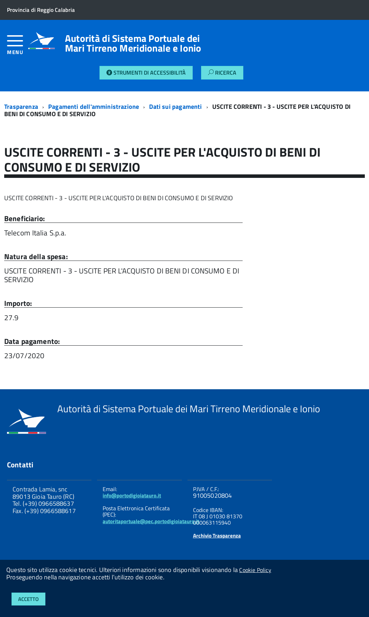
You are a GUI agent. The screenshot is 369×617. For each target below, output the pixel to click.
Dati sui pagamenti (175, 106)
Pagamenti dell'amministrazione (93, 106)
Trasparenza (21, 106)
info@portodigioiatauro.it (132, 495)
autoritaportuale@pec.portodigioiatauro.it (151, 521)
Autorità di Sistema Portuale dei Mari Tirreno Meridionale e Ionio (133, 43)
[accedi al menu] (17, 47)
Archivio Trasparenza (217, 536)
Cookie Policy (255, 570)
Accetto (28, 599)
